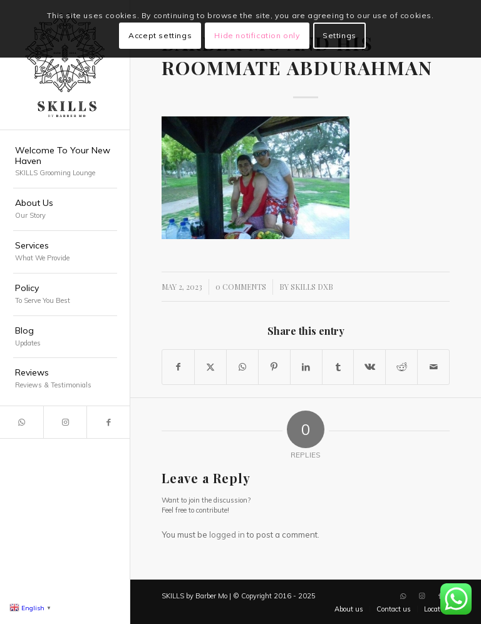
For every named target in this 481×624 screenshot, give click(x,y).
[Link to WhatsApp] (21, 422)
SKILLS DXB (312, 287)
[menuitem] (65, 162)
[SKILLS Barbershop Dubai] (65, 65)
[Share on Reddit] (401, 367)
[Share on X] (210, 367)
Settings (339, 35)
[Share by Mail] (433, 367)
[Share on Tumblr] (338, 367)
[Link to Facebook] (108, 422)
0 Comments (240, 287)
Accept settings (160, 35)
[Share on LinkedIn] (306, 367)
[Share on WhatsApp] (242, 367)
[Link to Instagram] (64, 422)
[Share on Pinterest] (274, 367)
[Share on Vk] (369, 367)
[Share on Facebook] (178, 367)
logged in (227, 534)
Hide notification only (256, 35)
